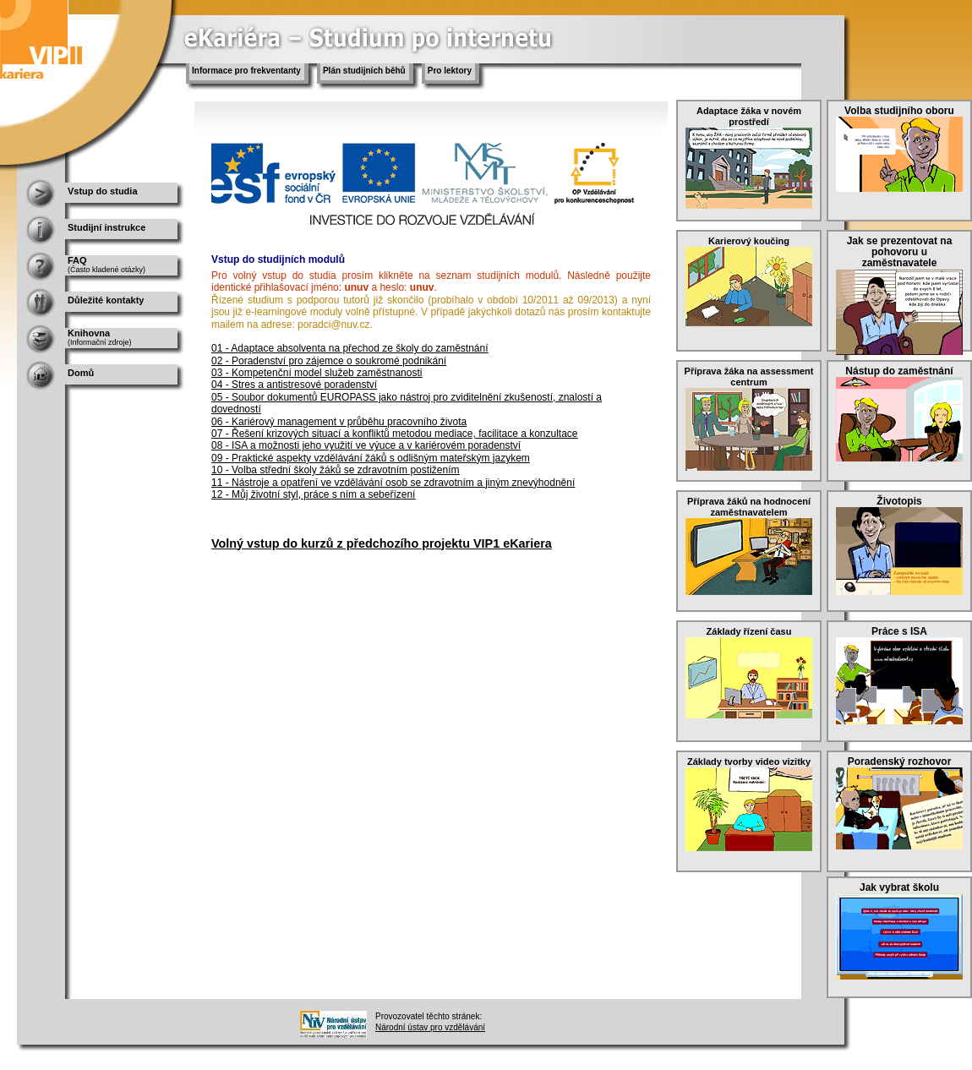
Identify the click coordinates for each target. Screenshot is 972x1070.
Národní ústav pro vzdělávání (430, 1027)
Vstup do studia (103, 191)
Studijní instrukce (106, 227)
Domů (81, 373)
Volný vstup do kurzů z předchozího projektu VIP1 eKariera (381, 543)
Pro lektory (450, 70)
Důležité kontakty (106, 300)
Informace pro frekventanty (246, 70)
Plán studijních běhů (364, 70)
